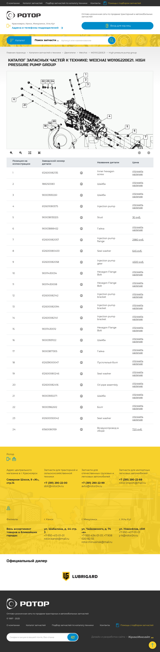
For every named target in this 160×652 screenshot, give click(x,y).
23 (47, 81)
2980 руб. (138, 239)
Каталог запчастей (32, 3)
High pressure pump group (123, 52)
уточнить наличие (137, 173)
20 (54, 121)
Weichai (83, 52)
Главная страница (16, 52)
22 (43, 81)
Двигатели (70, 52)
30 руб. (136, 217)
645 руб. (137, 250)
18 (45, 125)
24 (52, 81)
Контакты (95, 3)
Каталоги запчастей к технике (45, 52)
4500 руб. (138, 261)
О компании (13, 3)
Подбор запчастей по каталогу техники (66, 3)
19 (49, 123)
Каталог (20, 40)
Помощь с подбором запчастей (122, 3)
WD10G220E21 (98, 52)
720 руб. (137, 429)
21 (24, 105)
